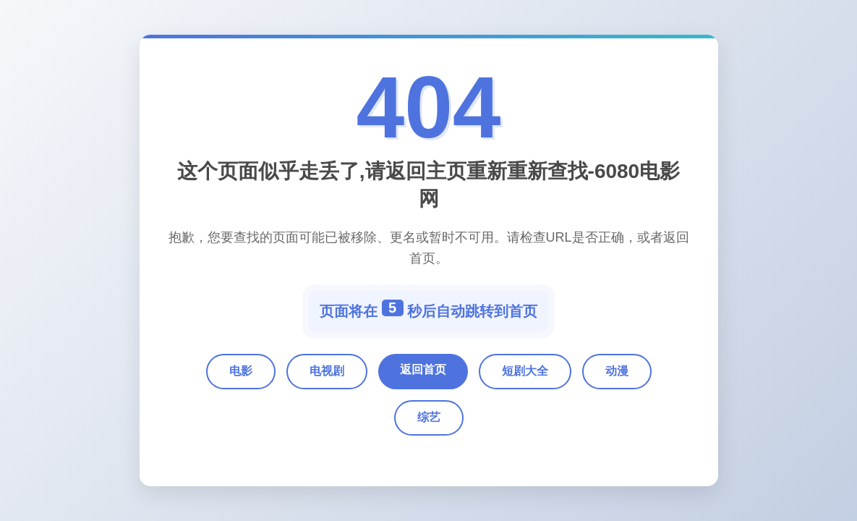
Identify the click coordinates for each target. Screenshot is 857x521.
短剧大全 (525, 371)
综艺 (428, 417)
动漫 (616, 371)
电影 (240, 371)
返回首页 (423, 369)
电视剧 (327, 371)
